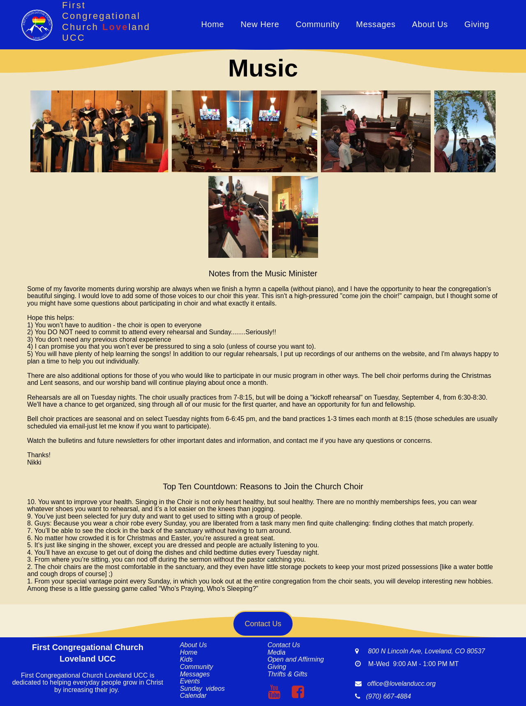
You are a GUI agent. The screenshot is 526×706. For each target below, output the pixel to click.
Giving (476, 24)
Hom (187, 652)
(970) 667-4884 (386, 696)
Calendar (193, 695)
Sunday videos (202, 688)
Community (317, 24)
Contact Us (284, 644)
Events (190, 681)
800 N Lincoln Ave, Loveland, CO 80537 (422, 651)
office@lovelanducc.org (401, 683)
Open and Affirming (296, 659)
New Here (259, 24)
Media (277, 652)
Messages (375, 24)
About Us (430, 24)
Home (212, 24)
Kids (186, 659)
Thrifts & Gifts (287, 674)
